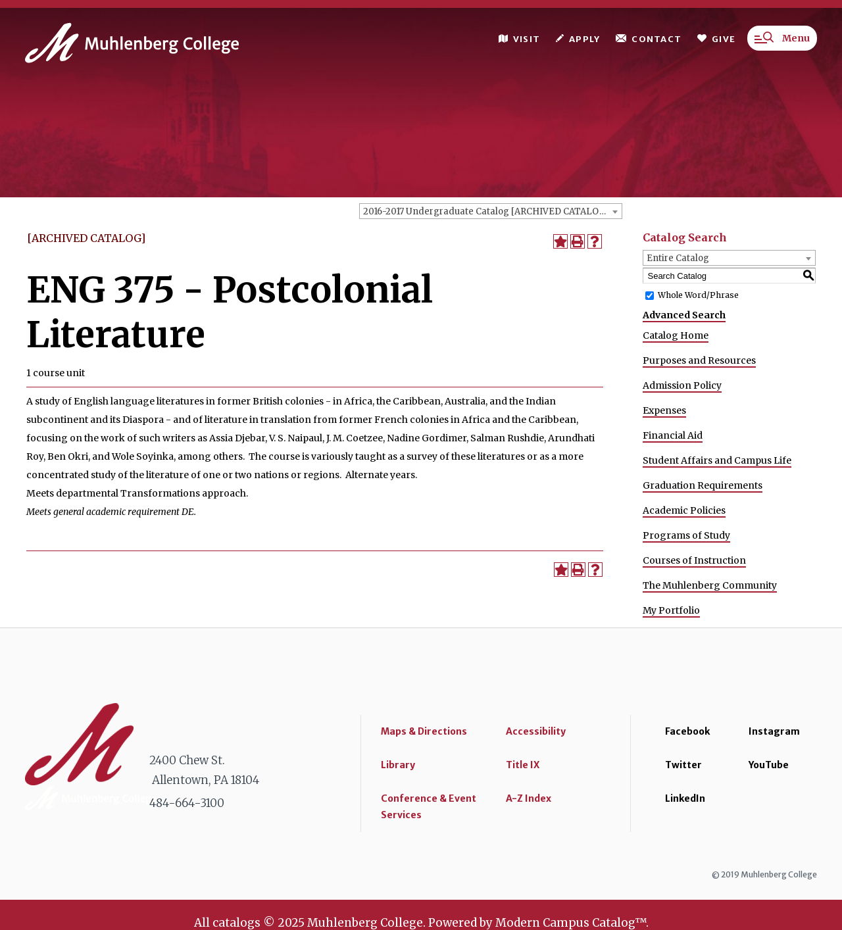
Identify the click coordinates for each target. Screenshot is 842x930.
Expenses (664, 410)
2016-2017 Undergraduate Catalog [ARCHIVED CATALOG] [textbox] (486, 211)
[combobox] (490, 211)
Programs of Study (686, 535)
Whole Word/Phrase (698, 295)
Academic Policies (684, 510)
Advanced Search (684, 315)
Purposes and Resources (699, 360)
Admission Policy (682, 385)
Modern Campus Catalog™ (570, 923)
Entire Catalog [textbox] (678, 258)
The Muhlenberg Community (710, 585)
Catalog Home (675, 335)
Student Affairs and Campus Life (717, 460)
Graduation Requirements (702, 485)
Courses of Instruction (694, 560)
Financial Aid (673, 435)
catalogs (236, 923)
